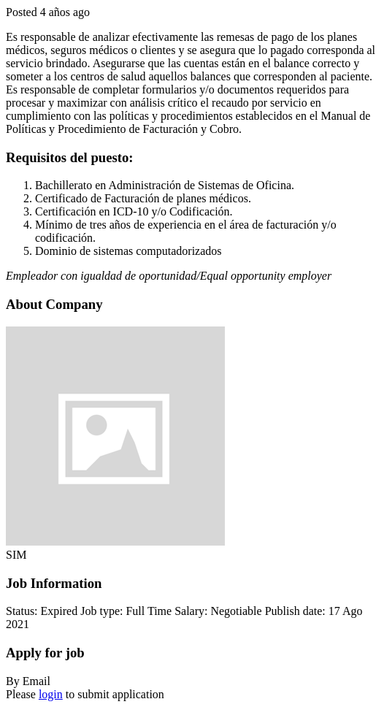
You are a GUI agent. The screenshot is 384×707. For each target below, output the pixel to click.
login (51, 694)
